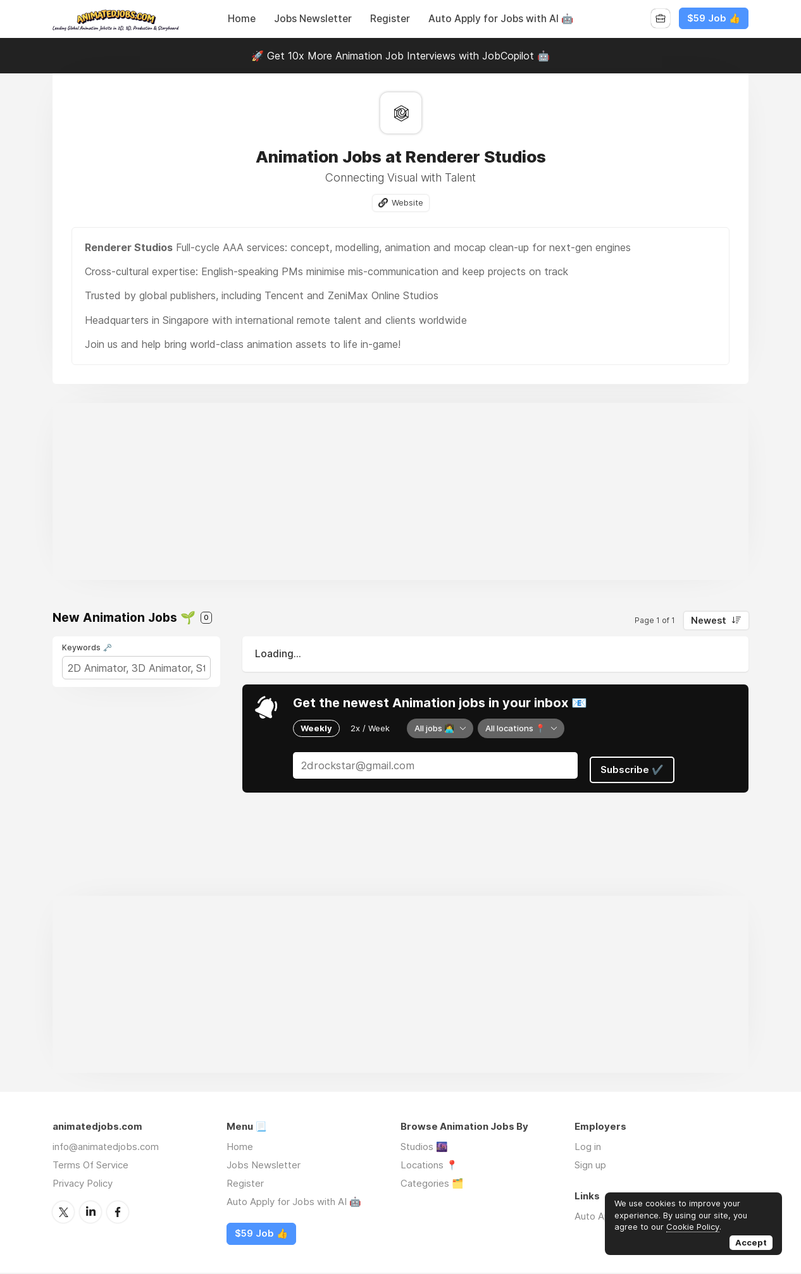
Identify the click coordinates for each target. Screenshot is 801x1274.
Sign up (590, 1166)
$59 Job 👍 (713, 18)
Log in (587, 1148)
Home (242, 19)
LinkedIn (90, 1212)
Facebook (117, 1212)
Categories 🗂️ (432, 1184)
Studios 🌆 (424, 1148)
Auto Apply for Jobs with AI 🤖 (500, 19)
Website (407, 203)
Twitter (63, 1212)
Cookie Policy (692, 1226)
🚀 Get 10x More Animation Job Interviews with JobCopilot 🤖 (400, 55)
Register (390, 19)
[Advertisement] (400, 492)
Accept (751, 1242)
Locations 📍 (429, 1166)
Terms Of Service (90, 1166)
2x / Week (370, 728)
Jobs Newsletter (313, 19)
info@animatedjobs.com (106, 1148)
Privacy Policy (83, 1184)
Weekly (316, 728)
